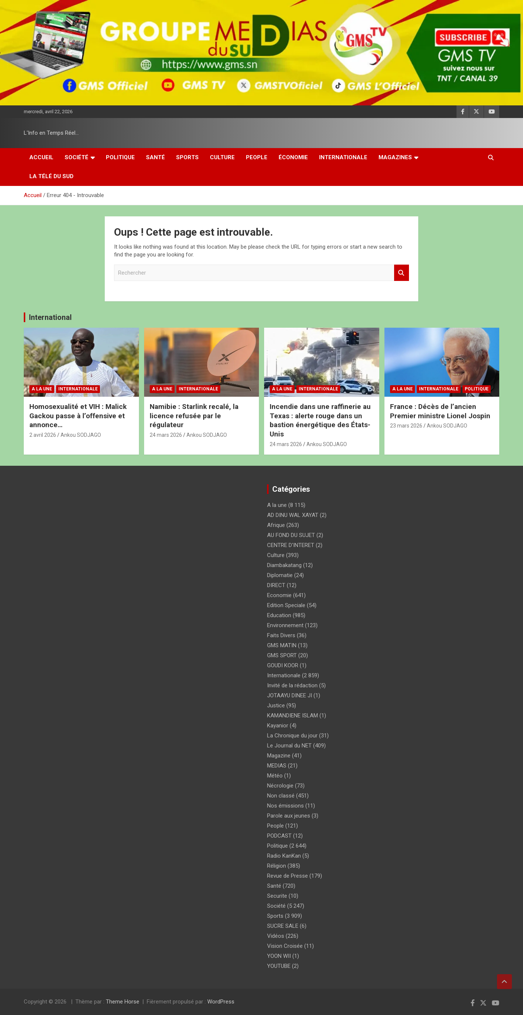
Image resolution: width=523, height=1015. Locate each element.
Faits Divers (281, 635)
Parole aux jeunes (288, 815)
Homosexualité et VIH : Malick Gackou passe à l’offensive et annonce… (78, 415)
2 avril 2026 (42, 435)
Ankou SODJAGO (81, 435)
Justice (276, 705)
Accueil (41, 157)
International (50, 317)
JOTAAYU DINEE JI (289, 695)
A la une (42, 389)
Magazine (278, 755)
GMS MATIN (281, 645)
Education (279, 615)
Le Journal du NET (289, 745)
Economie (279, 595)
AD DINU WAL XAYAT (292, 515)
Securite (277, 896)
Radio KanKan (284, 855)
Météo (275, 775)
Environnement (285, 625)
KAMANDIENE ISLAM (292, 715)
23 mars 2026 (406, 426)
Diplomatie (280, 575)
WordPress (220, 1001)
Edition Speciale (286, 605)
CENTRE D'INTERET (290, 545)
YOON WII (279, 956)
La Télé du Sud (51, 176)
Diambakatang (284, 565)
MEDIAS (276, 765)
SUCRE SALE (282, 926)
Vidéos (275, 936)
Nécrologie (280, 785)
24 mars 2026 (166, 435)
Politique (120, 157)
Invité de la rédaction (292, 685)
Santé (155, 157)
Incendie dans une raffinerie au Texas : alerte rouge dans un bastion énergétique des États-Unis (320, 420)
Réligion (276, 865)
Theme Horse (122, 1001)
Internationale (343, 157)
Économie (293, 157)
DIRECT (276, 585)
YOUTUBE (278, 966)
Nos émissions (285, 805)
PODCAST (279, 835)
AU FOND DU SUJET (291, 535)
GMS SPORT (282, 655)
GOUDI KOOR (282, 665)
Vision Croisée (285, 946)
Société (76, 157)
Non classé (281, 795)
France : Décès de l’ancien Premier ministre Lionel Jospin (440, 411)
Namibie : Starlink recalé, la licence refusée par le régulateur (194, 415)
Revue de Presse (287, 875)
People (256, 157)
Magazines (395, 157)
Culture (222, 157)
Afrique (276, 525)
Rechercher (401, 273)
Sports (187, 157)
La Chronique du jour (292, 735)
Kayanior (277, 725)
